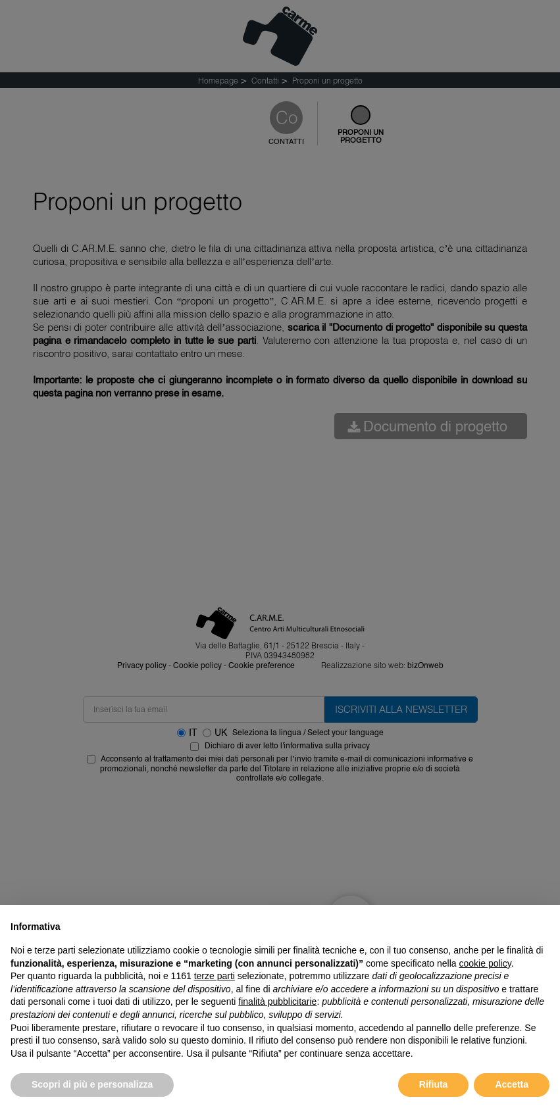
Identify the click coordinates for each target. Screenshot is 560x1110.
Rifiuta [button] (433, 1084)
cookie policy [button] (485, 963)
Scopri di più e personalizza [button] (92, 1084)
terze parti (214, 976)
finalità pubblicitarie (277, 1001)
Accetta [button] (511, 1084)
